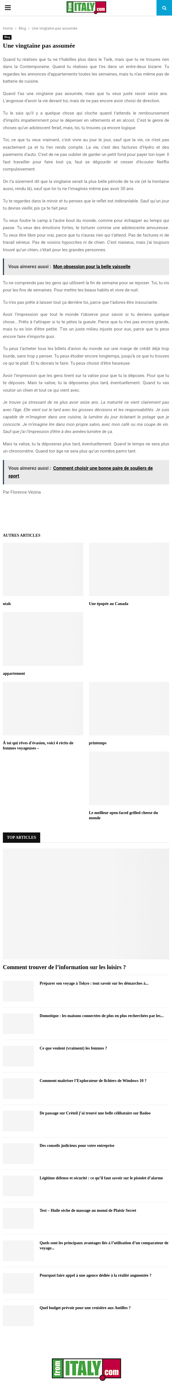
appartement (14, 673)
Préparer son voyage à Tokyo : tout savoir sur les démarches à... (94, 983)
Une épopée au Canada (108, 604)
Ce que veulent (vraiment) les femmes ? (73, 1048)
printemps (98, 743)
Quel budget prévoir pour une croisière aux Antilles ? (85, 1308)
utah (7, 604)
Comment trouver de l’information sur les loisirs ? (64, 967)
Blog (7, 37)
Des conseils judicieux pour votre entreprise (77, 1145)
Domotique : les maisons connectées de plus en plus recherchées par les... (102, 1016)
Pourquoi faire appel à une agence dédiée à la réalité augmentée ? (96, 1275)
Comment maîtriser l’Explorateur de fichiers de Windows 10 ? (93, 1081)
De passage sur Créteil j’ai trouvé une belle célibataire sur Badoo (95, 1113)
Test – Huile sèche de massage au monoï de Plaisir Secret (88, 1210)
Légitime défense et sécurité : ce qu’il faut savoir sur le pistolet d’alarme (101, 1178)
